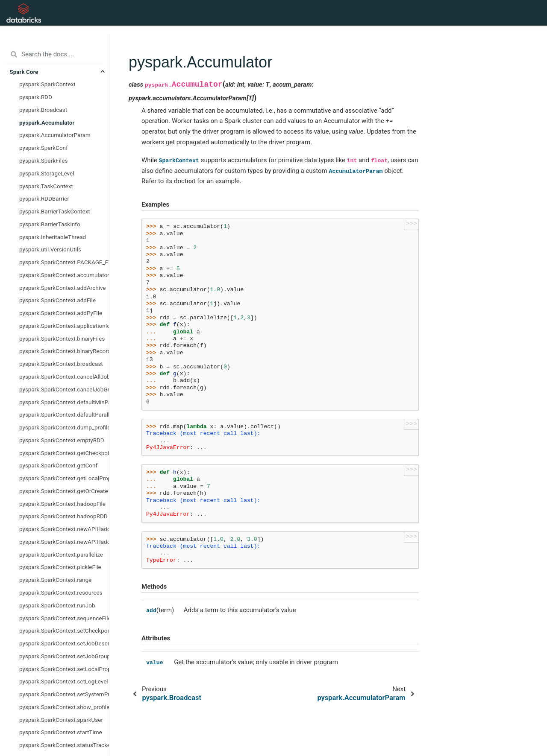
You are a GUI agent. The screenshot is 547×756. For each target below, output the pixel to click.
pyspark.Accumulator (46, 122)
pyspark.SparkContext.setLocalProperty (64, 669)
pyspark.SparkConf (43, 147)
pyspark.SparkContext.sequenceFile (64, 618)
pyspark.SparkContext (47, 84)
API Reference (170, 13)
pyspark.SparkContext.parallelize (61, 554)
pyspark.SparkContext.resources (61, 592)
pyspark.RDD (35, 96)
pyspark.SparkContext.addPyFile (60, 312)
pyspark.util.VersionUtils (50, 249)
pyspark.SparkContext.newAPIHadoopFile (64, 528)
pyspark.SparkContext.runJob (57, 605)
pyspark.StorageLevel (46, 173)
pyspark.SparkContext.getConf (58, 465)
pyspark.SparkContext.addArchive (62, 287)
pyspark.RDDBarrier (44, 198)
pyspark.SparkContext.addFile (57, 300)
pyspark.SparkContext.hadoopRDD (63, 516)
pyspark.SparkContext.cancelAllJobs (64, 376)
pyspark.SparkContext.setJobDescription (64, 643)
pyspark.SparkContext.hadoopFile (62, 503)
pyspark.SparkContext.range (55, 579)
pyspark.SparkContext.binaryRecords (64, 350)
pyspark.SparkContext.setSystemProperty (64, 694)
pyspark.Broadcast (43, 109)
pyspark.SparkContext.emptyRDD (61, 440)
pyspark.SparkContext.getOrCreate (63, 490)
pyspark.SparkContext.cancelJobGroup (64, 389)
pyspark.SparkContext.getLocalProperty (64, 478)
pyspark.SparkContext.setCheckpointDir (64, 630)
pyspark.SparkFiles (43, 160)
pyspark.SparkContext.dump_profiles (64, 427)
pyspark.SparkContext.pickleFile (60, 566)
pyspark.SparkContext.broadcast (61, 363)
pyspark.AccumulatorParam (55, 134)
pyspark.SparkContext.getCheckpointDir (64, 453)
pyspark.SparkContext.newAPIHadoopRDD (64, 541)
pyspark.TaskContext (46, 186)
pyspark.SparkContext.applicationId (64, 325)
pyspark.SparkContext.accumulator (64, 274)
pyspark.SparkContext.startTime (60, 732)
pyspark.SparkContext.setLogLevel (63, 681)
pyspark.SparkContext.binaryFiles (62, 338)
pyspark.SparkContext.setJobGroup (64, 656)
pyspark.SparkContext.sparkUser (61, 719)
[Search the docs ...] (54, 54)
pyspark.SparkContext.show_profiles (64, 706)
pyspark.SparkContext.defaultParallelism (64, 414)
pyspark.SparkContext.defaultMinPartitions (64, 402)
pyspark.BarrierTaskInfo (49, 224)
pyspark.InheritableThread (52, 237)
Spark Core (24, 71)
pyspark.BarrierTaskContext (54, 211)
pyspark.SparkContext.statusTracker (64, 744)
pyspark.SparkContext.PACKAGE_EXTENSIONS (64, 262)
